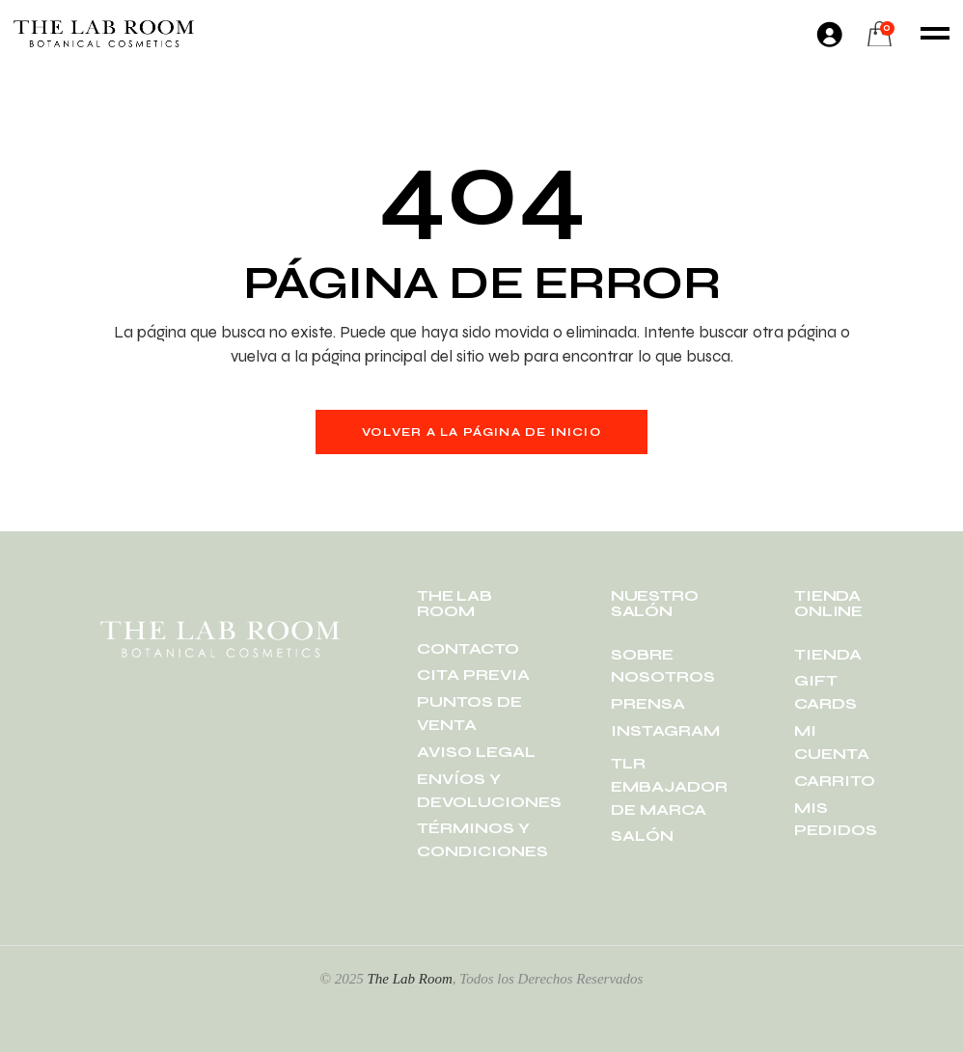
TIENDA (828, 654)
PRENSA (648, 703)
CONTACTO (468, 648)
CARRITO (834, 780)
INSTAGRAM (665, 730)
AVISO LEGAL (476, 751)
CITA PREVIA (473, 674)
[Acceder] (829, 34)
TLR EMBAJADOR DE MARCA (669, 786)
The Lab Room (409, 978)
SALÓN (642, 835)
